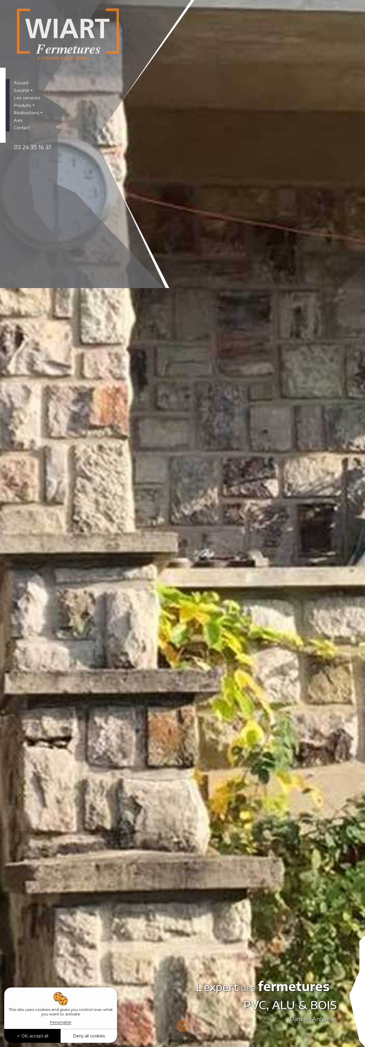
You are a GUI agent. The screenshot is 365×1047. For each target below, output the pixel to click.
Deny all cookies (89, 1036)
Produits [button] (22, 105)
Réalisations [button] (26, 112)
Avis (18, 120)
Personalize (60, 1022)
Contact (22, 127)
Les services (27, 97)
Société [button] (22, 90)
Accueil (21, 82)
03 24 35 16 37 (32, 146)
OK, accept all (32, 1036)
